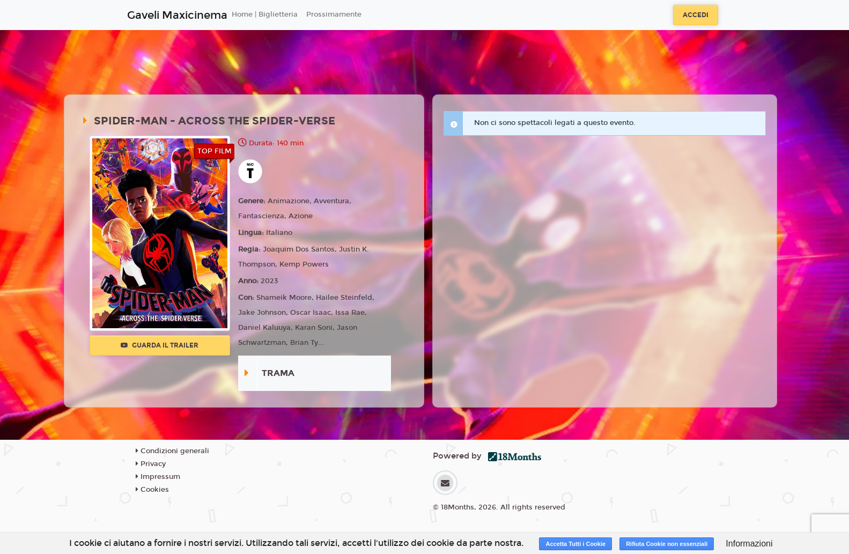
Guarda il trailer (159, 345)
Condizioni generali (172, 451)
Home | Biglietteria (265, 14)
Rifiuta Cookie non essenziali (666, 544)
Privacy (151, 464)
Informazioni (749, 543)
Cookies (152, 489)
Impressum (158, 476)
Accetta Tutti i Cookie (575, 544)
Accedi (695, 15)
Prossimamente (333, 14)
